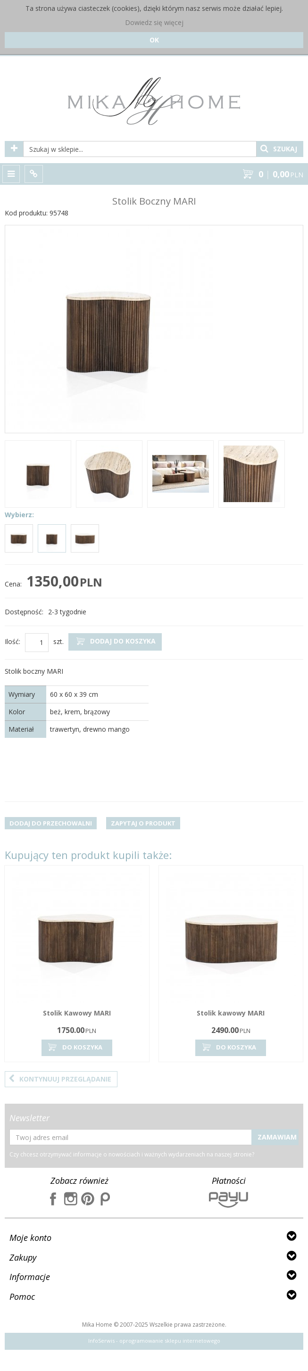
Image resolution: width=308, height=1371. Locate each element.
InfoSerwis (101, 1340)
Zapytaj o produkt (143, 823)
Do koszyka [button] (74, 1047)
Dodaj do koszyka (115, 641)
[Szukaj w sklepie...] (140, 149)
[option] (38, 475)
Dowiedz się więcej (154, 22)
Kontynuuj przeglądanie (59, 1078)
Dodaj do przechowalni (50, 823)
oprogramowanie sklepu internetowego (169, 1340)
